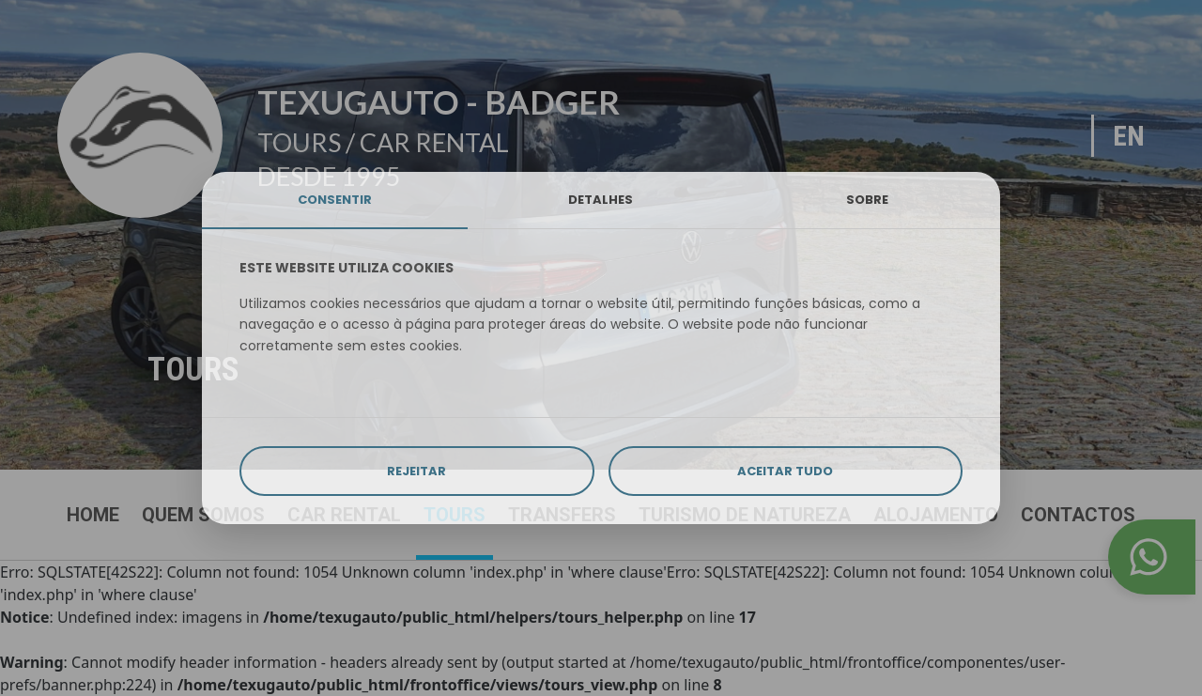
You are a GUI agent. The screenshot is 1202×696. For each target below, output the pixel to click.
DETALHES (600, 200)
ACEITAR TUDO (785, 471)
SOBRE (867, 200)
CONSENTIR (335, 200)
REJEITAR (416, 471)
